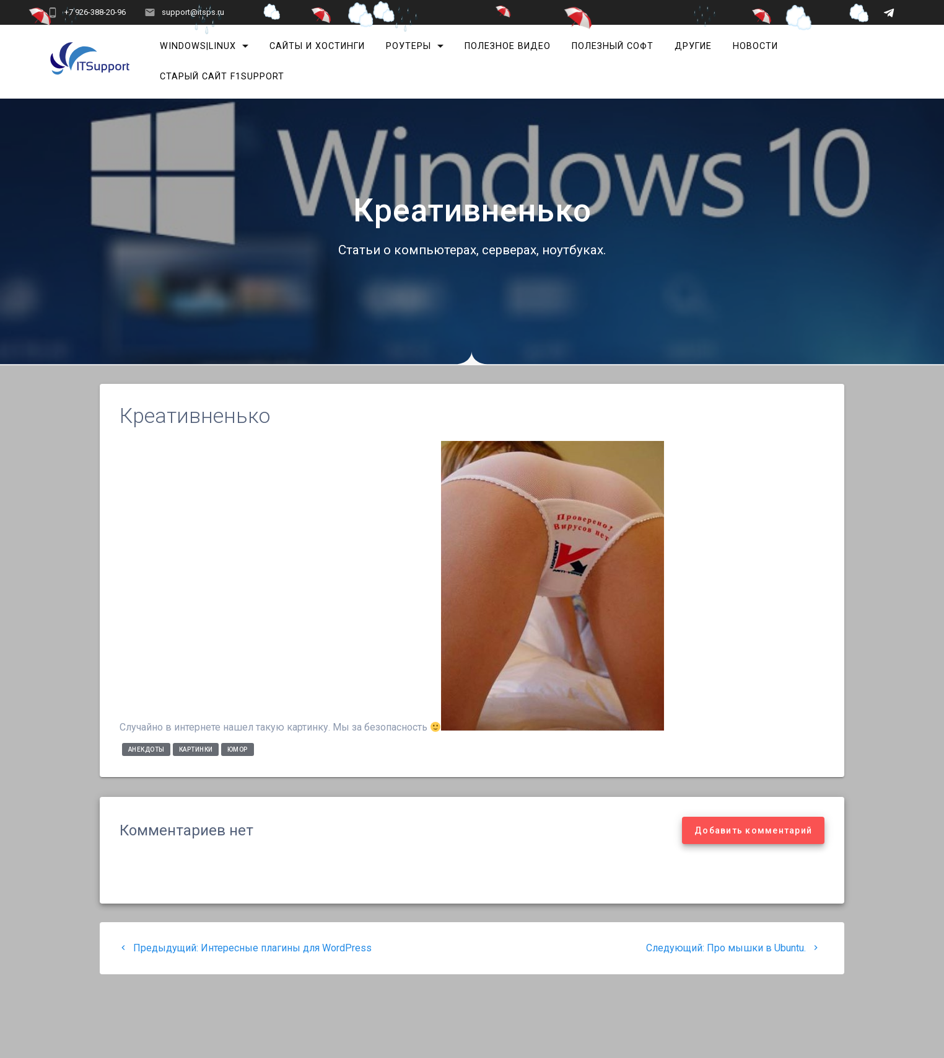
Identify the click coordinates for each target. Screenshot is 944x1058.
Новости (755, 46)
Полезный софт (612, 46)
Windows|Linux (198, 46)
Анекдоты (146, 749)
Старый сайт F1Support (222, 76)
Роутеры (408, 46)
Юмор (237, 749)
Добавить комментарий (753, 830)
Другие (693, 46)
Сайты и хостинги (317, 46)
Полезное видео (508, 46)
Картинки (196, 749)
